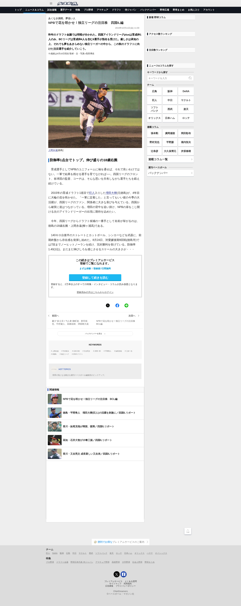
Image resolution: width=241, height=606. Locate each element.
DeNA (186, 91)
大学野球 (126, 562)
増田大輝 (111, 192)
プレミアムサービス (113, 581)
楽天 (186, 109)
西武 (170, 109)
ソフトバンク (154, 109)
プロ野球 (88, 9)
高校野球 (116, 562)
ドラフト (116, 9)
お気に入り (194, 9)
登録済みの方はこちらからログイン (95, 292)
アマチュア (102, 9)
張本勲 (154, 133)
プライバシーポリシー (126, 586)
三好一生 (129, 351)
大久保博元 (170, 151)
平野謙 (170, 142)
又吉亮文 (87, 351)
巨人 (92, 192)
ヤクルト (186, 100)
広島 (154, 91)
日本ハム (170, 118)
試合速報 (52, 9)
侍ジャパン (130, 9)
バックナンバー (148, 9)
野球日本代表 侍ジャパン (82, 562)
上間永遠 (52, 150)
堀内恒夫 (186, 142)
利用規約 (128, 584)
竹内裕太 (66, 351)
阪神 (170, 91)
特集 (77, 9)
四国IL (54, 354)
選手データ (66, 9)
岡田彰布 (186, 133)
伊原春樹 (186, 151)
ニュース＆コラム (34, 9)
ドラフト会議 (62, 562)
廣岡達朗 (170, 133)
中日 (170, 100)
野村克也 (154, 142)
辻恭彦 (154, 151)
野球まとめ (178, 9)
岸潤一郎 (98, 351)
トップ (18, 9)
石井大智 (76, 351)
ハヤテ (150, 553)
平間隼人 (108, 351)
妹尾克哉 (119, 351)
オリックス (154, 118)
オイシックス (161, 553)
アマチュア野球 (102, 562)
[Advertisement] (95, 490)
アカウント (209, 9)
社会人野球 (137, 562)
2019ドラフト (78, 354)
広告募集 (109, 586)
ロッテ (186, 118)
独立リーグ (65, 354)
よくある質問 (131, 581)
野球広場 (164, 9)
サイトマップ (115, 584)
